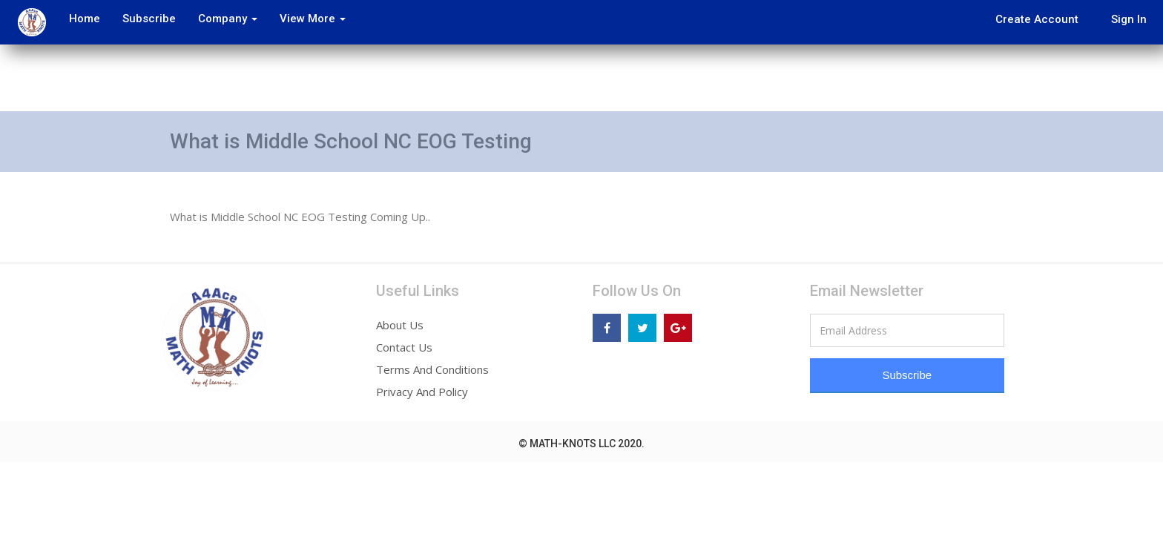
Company (221, 18)
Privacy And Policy (422, 391)
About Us (400, 324)
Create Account (1036, 19)
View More (307, 18)
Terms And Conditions (432, 369)
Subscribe (143, 18)
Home (78, 18)
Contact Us (404, 347)
